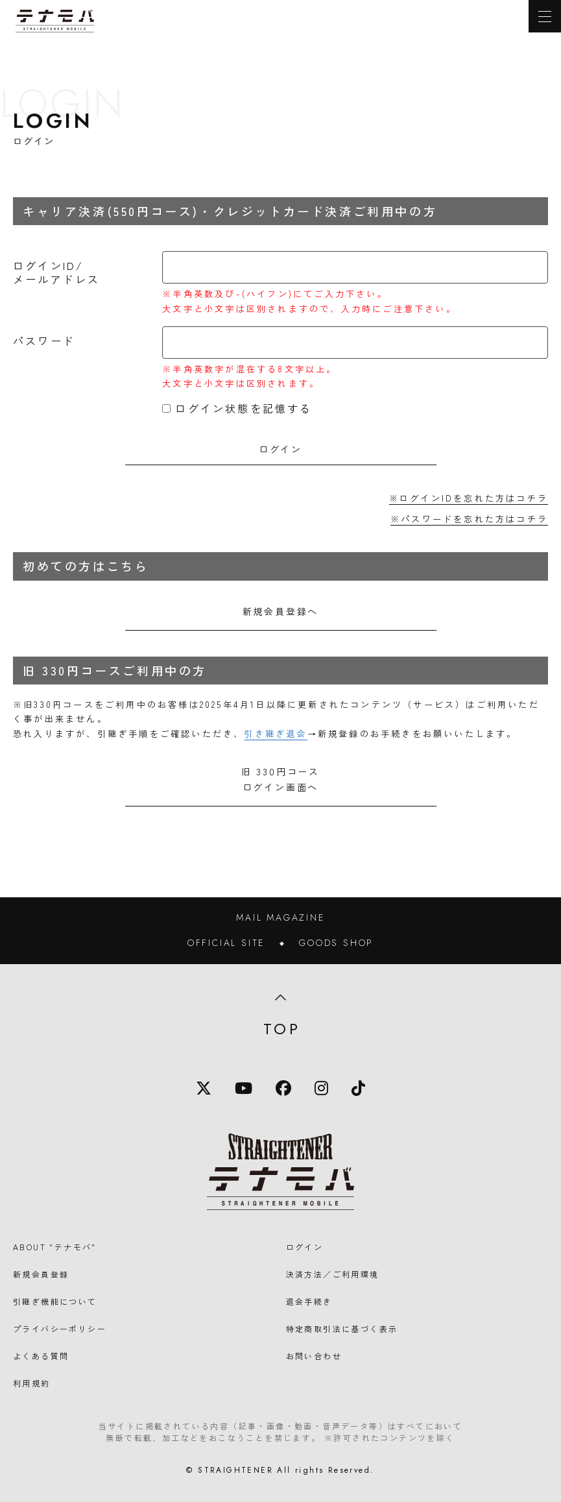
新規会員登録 (41, 1273)
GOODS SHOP (336, 942)
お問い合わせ (314, 1355)
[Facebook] (283, 1088)
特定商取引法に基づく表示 (342, 1328)
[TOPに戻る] (55, 21)
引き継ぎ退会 (275, 733)
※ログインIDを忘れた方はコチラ (468, 498)
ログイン (305, 1246)
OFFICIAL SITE (226, 942)
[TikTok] (358, 1088)
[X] (203, 1088)
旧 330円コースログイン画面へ (280, 779)
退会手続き (309, 1301)
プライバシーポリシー (59, 1328)
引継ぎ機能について (55, 1301)
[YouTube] (243, 1088)
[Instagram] (321, 1088)
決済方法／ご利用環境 (332, 1273)
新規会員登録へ (281, 611)
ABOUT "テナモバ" (55, 1246)
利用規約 (32, 1382)
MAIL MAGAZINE (280, 917)
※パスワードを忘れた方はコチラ (469, 519)
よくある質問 (41, 1355)
